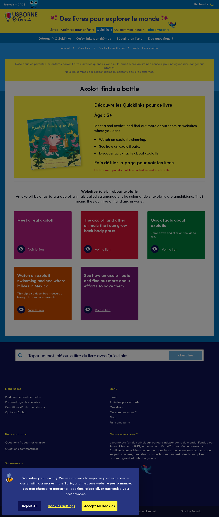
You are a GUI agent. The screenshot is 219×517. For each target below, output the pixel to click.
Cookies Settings (61, 506)
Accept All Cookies (99, 506)
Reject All (29, 506)
